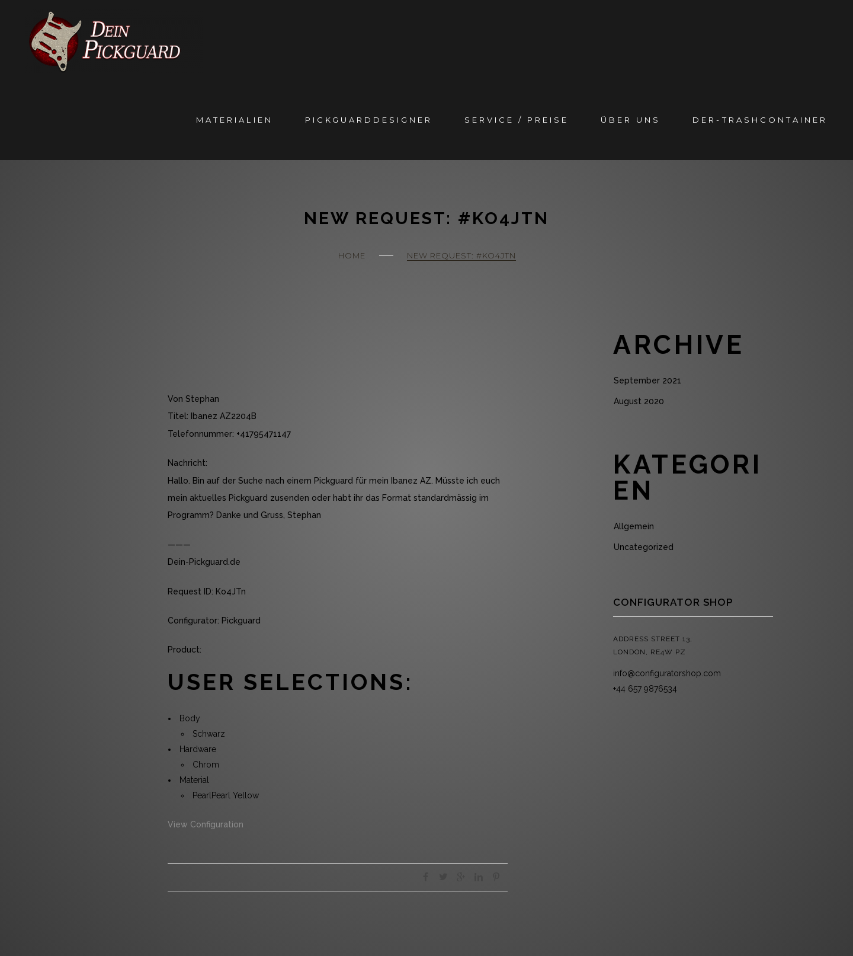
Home (351, 255)
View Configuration (205, 824)
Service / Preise (516, 119)
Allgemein (634, 526)
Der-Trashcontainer (759, 119)
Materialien (234, 119)
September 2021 (647, 380)
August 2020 (639, 401)
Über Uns (630, 119)
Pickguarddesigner (368, 119)
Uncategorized (644, 547)
